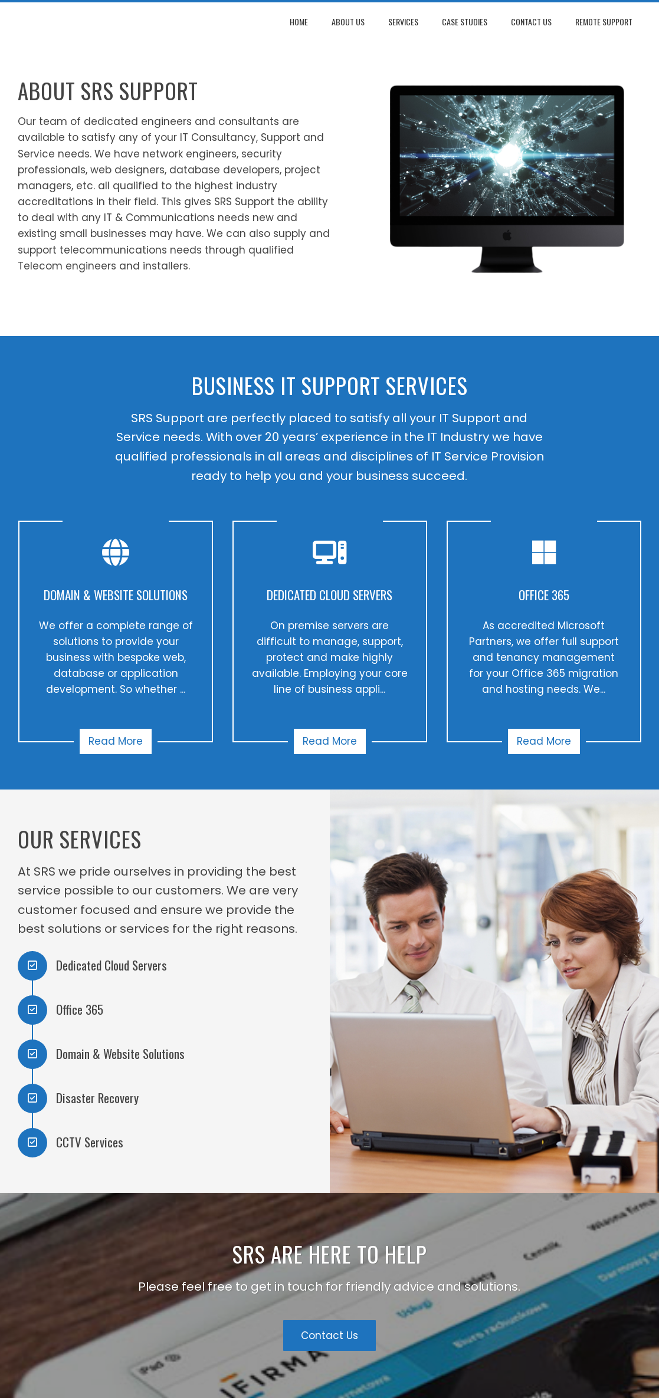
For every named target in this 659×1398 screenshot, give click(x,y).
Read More (115, 741)
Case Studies (464, 21)
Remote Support (603, 21)
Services (403, 21)
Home (299, 21)
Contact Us (531, 21)
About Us (348, 21)
